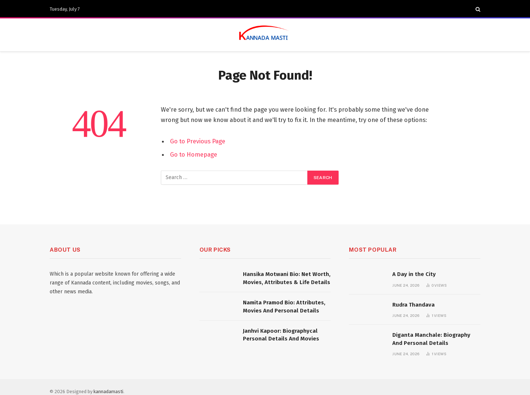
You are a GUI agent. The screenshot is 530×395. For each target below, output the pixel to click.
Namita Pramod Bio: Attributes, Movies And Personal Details (284, 306)
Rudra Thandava (413, 304)
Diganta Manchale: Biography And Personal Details (431, 339)
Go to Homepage (193, 154)
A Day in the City (414, 274)
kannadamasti (108, 391)
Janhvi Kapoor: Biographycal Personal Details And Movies (281, 335)
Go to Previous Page (197, 141)
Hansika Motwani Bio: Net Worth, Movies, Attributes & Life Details (287, 278)
